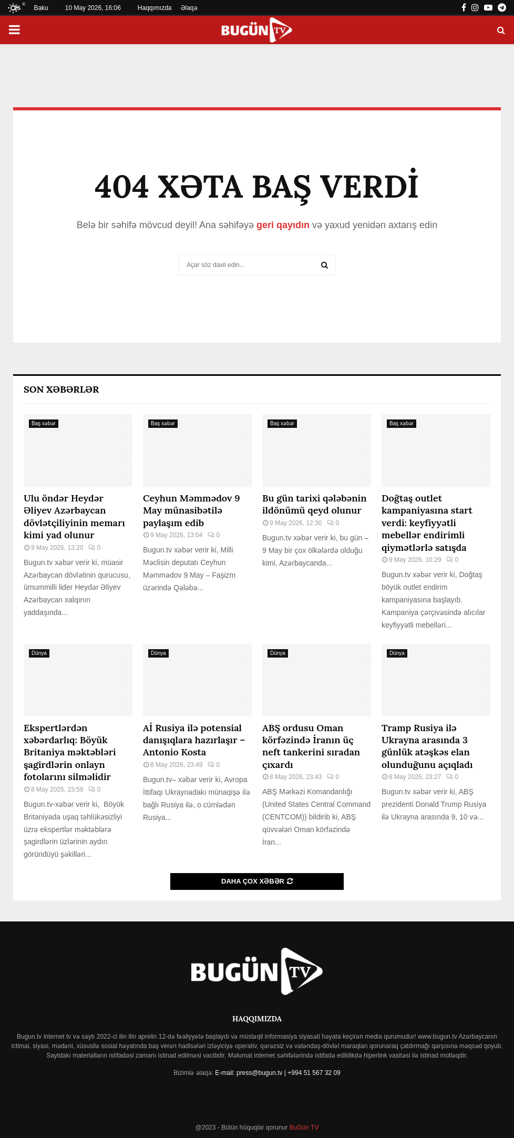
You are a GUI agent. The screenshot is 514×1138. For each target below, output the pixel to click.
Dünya (39, 653)
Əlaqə (189, 8)
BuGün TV (302, 1127)
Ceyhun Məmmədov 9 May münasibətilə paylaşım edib (191, 510)
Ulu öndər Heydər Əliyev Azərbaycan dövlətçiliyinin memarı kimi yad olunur (74, 516)
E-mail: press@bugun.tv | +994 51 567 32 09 (277, 1073)
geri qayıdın (283, 225)
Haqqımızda (155, 8)
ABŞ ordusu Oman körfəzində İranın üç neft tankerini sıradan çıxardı (311, 746)
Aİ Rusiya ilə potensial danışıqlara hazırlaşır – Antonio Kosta (194, 740)
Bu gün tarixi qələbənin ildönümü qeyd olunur (314, 504)
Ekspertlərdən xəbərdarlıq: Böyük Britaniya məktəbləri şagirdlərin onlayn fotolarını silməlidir (70, 752)
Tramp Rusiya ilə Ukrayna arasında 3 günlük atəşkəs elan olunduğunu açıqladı (427, 746)
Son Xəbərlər (61, 389)
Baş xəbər (44, 423)
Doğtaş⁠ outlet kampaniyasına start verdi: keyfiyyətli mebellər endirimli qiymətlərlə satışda (427, 522)
